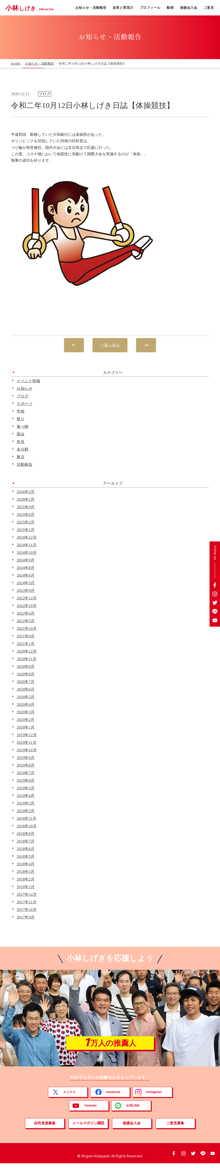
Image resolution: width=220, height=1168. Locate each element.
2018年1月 (26, 887)
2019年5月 (26, 788)
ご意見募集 (175, 1128)
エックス (69, 1096)
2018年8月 (26, 834)
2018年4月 (26, 864)
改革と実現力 (123, 7)
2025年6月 (26, 515)
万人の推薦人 (110, 1045)
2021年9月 (26, 636)
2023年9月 (26, 591)
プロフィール (150, 7)
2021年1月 (26, 644)
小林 (33, 7)
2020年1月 (26, 727)
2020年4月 (26, 704)
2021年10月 (27, 629)
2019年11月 (26, 742)
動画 (170, 7)
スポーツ (24, 404)
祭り (20, 419)
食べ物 (23, 427)
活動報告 (24, 464)
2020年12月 (27, 651)
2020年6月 (26, 689)
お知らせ (24, 389)
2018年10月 (27, 826)
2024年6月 (26, 575)
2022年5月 (26, 621)
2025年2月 (26, 522)
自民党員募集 (44, 1128)
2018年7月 (26, 841)
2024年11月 (26, 545)
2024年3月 (26, 583)
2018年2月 (26, 879)
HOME (15, 63)
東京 (20, 457)
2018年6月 (26, 849)
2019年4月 (26, 796)
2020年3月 (26, 712)
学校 (20, 411)
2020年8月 (26, 674)
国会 (20, 434)
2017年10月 (27, 910)
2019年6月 (26, 780)
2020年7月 (26, 682)
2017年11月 (26, 902)
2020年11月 (26, 659)
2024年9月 (26, 560)
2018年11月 (26, 818)
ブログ (23, 396)
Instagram (154, 1096)
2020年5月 (26, 697)
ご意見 (209, 7)
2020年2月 (26, 720)
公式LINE (133, 1110)
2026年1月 (26, 499)
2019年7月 (26, 773)
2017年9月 (26, 917)
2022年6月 (26, 613)
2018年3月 (26, 872)
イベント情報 (28, 381)
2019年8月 (26, 765)
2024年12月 (27, 537)
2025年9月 (26, 507)
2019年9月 (26, 758)
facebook (113, 1096)
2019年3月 (26, 803)
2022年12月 (27, 598)
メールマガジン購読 (88, 1128)
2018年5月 (26, 856)
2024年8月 (26, 568)
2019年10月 (27, 750)
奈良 (20, 442)
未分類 (23, 449)
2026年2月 (26, 492)
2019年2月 (26, 811)
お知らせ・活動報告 (91, 7)
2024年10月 (27, 553)
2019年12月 (27, 735)
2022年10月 (27, 606)
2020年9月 (26, 667)
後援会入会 (188, 7)
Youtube (90, 1110)
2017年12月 (27, 894)
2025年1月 (26, 530)
